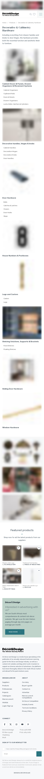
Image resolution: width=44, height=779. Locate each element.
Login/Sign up (7, 706)
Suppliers (5, 682)
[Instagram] (16, 724)
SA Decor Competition (30, 701)
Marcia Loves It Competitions (27, 697)
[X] (10, 724)
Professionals (7, 689)
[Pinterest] (28, 724)
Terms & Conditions (29, 708)
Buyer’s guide (27, 686)
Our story (25, 682)
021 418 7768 (26, 730)
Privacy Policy (27, 711)
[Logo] (15, 14)
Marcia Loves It (7, 699)
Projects (5, 692)
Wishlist (5, 702)
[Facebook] (4, 724)
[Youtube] (22, 724)
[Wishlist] (34, 14)
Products (5, 686)
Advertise (25, 692)
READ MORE (15, 632)
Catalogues (6, 696)
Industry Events (27, 704)
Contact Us (26, 689)
